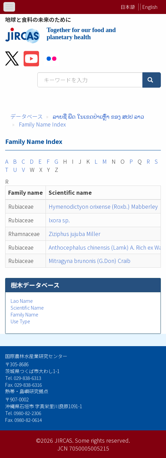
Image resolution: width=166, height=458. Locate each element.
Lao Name (22, 300)
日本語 (127, 6)
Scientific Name (27, 307)
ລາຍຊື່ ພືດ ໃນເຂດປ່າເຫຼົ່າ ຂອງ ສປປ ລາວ (98, 116)
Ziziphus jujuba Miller (74, 234)
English (149, 6)
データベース (26, 116)
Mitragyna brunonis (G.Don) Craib (89, 260)
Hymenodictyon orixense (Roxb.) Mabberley (103, 206)
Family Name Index (42, 124)
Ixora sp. (59, 220)
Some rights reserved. (102, 440)
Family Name (24, 314)
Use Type (20, 321)
